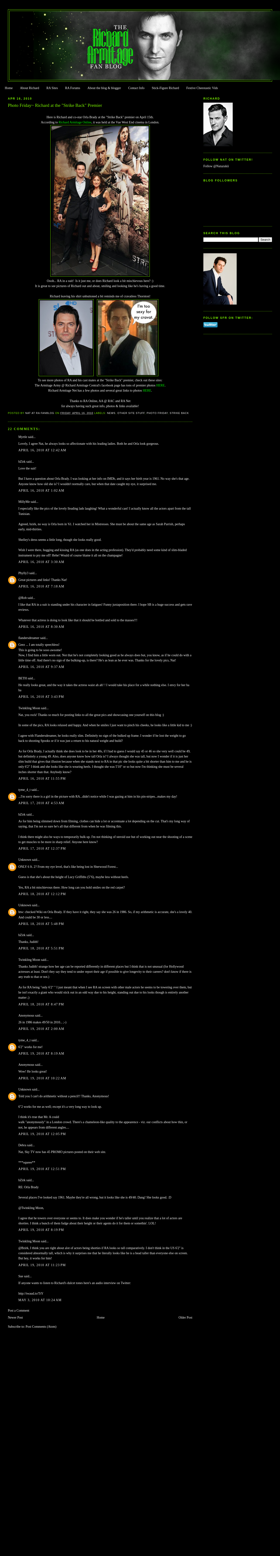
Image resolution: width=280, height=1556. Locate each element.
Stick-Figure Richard (165, 88)
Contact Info (136, 88)
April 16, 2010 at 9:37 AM (41, 667)
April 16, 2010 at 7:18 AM (41, 586)
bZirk (22, 461)
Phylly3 (23, 573)
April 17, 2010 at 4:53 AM (41, 803)
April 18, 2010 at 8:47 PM (41, 1004)
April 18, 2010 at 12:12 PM (42, 894)
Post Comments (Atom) (41, 1326)
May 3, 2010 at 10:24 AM (40, 1300)
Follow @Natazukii (216, 166)
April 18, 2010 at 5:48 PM (41, 924)
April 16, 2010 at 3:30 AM (41, 562)
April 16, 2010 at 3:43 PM (41, 696)
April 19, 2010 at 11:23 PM (42, 1265)
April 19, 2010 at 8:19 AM (41, 1053)
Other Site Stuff (131, 413)
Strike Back (179, 413)
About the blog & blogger (104, 88)
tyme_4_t (24, 790)
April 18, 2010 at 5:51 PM (41, 948)
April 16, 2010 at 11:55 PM (42, 778)
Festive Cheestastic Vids (202, 88)
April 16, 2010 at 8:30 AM (41, 627)
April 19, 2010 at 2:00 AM (41, 1029)
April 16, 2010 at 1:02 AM (41, 490)
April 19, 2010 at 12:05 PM (42, 1134)
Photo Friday (157, 413)
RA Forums (72, 88)
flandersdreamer (28, 638)
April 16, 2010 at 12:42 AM (42, 450)
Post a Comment (18, 1310)
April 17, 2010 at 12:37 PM (42, 848)
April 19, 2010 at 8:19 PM (41, 1230)
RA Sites (52, 88)
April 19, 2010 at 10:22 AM (42, 1078)
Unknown (24, 859)
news (111, 413)
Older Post (185, 1317)
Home (9, 88)
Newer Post (15, 1317)
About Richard (29, 88)
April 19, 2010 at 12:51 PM (42, 1169)
